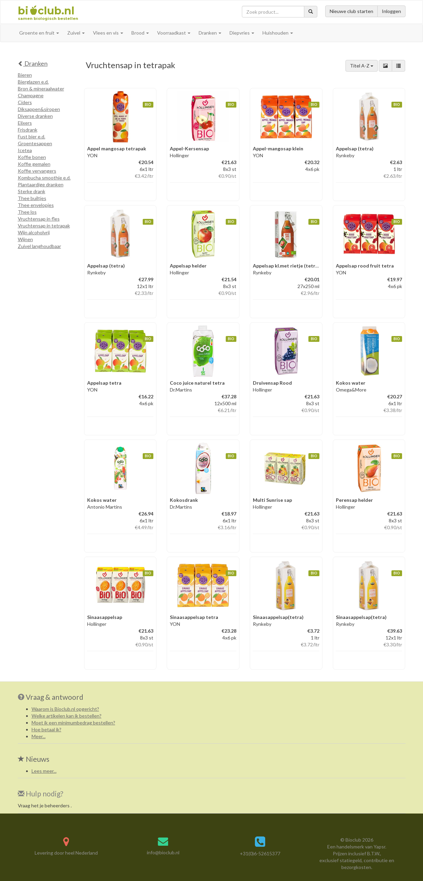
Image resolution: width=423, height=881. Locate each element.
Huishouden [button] (277, 33)
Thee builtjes (32, 198)
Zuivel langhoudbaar (39, 246)
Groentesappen (35, 143)
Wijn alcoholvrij (34, 232)
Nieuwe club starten (351, 11)
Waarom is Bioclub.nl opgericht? (65, 709)
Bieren (25, 75)
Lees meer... (44, 771)
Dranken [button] (210, 33)
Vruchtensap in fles (39, 219)
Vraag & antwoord (54, 697)
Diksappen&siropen (39, 109)
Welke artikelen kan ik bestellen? (67, 716)
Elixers (25, 123)
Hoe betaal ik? (46, 729)
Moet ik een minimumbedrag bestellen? (73, 722)
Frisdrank (27, 130)
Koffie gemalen (34, 164)
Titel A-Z (361, 66)
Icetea (25, 150)
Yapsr (379, 846)
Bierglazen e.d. (33, 82)
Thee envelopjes (36, 205)
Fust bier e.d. (31, 136)
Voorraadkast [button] (173, 33)
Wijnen (25, 239)
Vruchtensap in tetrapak (44, 225)
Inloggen (391, 11)
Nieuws (33, 759)
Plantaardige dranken (40, 184)
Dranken (33, 63)
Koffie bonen (32, 157)
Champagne (31, 95)
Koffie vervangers (37, 171)
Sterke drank (31, 191)
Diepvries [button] (242, 33)
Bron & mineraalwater (41, 88)
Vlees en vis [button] (108, 33)
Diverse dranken (35, 116)
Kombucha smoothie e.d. (44, 178)
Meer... (39, 736)
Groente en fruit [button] (39, 33)
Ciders (25, 102)
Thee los (27, 212)
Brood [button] (140, 33)
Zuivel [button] (76, 33)
